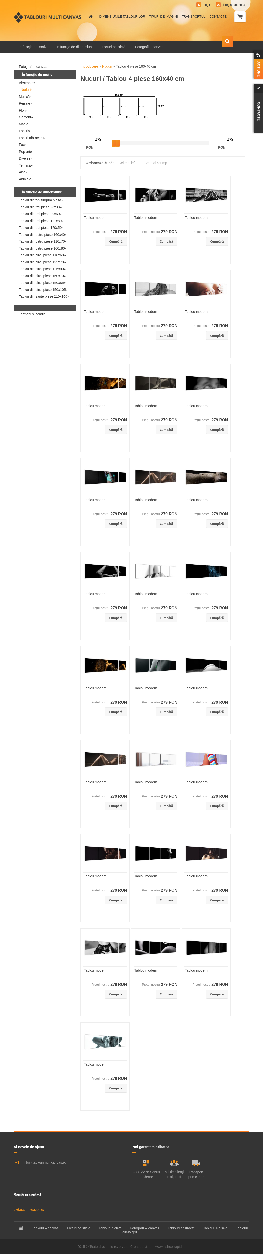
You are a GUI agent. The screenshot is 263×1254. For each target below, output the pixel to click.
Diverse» (25, 158)
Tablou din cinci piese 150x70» (42, 276)
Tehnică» (26, 165)
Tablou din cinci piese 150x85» (42, 283)
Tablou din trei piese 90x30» (40, 207)
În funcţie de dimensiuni (74, 47)
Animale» (26, 179)
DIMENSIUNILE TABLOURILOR (122, 16)
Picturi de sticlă (78, 1228)
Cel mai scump (155, 163)
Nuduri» (27, 90)
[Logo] (47, 17)
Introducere (89, 66)
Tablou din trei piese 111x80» (41, 221)
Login (207, 5)
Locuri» (24, 131)
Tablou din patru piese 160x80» (43, 248)
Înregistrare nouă (233, 5)
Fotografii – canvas (144, 1228)
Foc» (22, 145)
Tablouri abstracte (181, 1228)
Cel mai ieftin (128, 163)
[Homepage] (90, 16)
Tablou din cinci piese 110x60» (42, 255)
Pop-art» (25, 152)
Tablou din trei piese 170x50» (41, 228)
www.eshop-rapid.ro (170, 1247)
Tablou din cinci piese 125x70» (42, 262)
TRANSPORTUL (194, 16)
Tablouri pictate (110, 1228)
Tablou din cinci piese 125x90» (42, 269)
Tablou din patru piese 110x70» (43, 241)
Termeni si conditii (32, 314)
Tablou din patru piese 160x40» (43, 235)
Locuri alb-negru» (32, 138)
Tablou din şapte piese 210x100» (44, 296)
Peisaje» (25, 103)
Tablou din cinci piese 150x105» (43, 290)
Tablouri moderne (29, 1209)
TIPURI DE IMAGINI (163, 16)
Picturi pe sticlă (113, 47)
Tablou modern (95, 218)
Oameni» (26, 117)
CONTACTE (218, 16)
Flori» (23, 110)
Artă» (23, 172)
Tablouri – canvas (45, 1228)
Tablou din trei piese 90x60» (40, 214)
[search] (227, 41)
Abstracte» (27, 83)
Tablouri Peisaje (215, 1228)
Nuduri (107, 66)
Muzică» (25, 97)
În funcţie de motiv (33, 47)
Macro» (24, 124)
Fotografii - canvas (149, 47)
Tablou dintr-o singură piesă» (41, 200)
